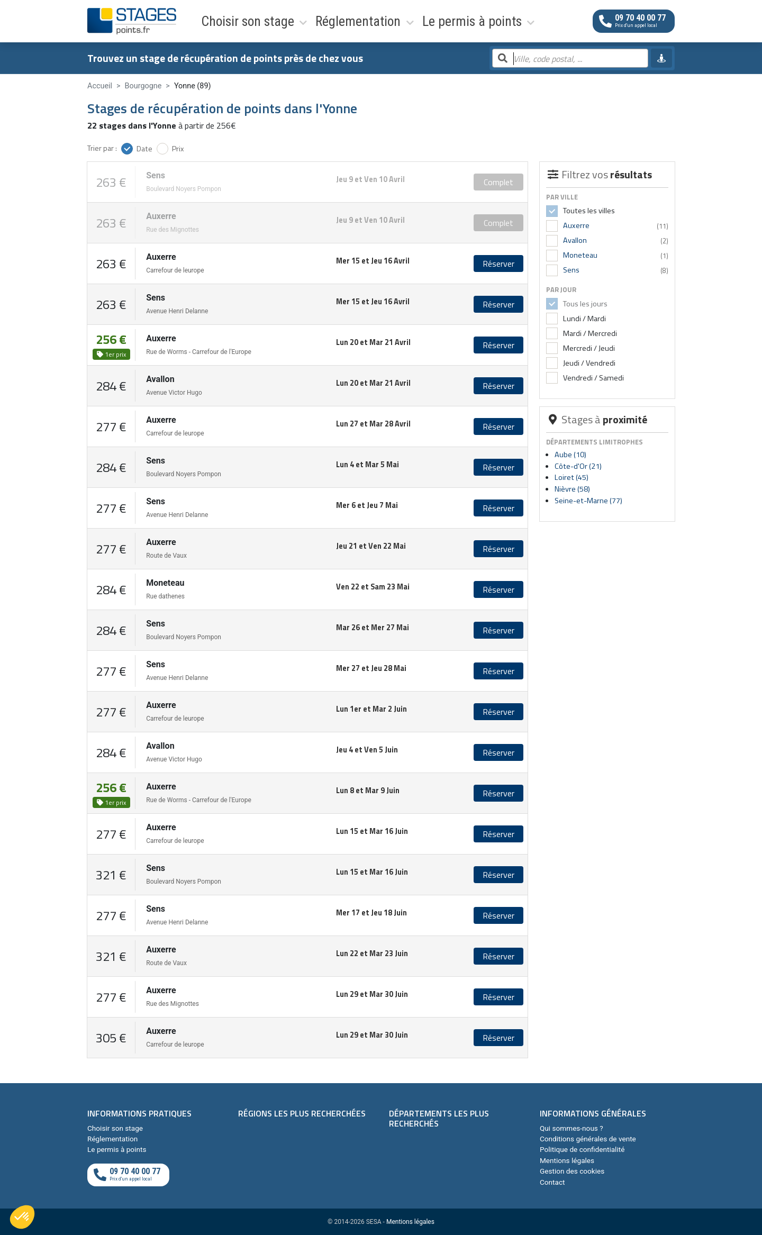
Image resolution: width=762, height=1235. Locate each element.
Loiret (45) (571, 477)
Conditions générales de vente (588, 1138)
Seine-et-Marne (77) (588, 500)
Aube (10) (570, 454)
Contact (552, 1182)
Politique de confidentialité (582, 1149)
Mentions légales (567, 1160)
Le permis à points (383, 20)
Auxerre (576, 225)
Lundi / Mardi (583, 318)
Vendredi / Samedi (592, 378)
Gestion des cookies (572, 1171)
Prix (178, 149)
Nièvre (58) (572, 489)
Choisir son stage (223, 20)
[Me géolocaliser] (661, 58)
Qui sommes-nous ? (571, 1128)
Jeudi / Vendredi (588, 363)
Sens (571, 270)
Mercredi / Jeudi (588, 348)
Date (144, 149)
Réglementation (302, 20)
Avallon (575, 240)
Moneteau (580, 255)
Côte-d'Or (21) (578, 466)
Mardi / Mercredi (589, 333)
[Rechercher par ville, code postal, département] (570, 58)
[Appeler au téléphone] (634, 21)
